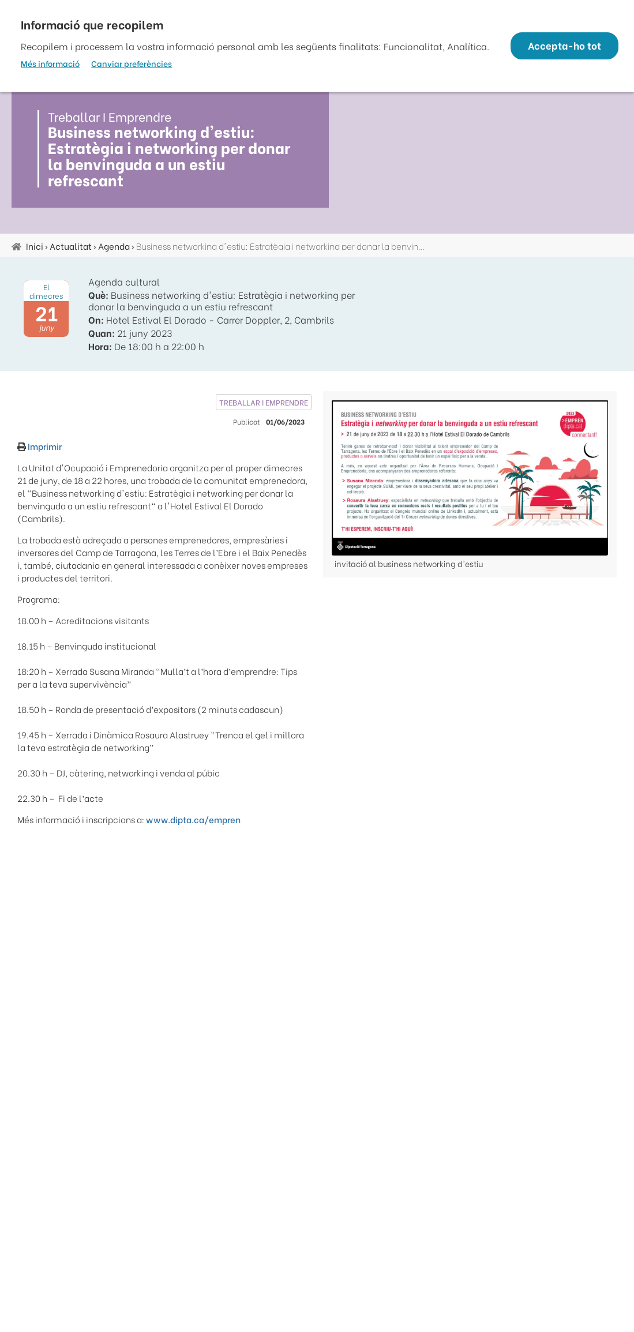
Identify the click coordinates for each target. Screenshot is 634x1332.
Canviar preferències (131, 70)
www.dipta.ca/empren (193, 819)
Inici (34, 245)
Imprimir (44, 446)
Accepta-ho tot (561, 46)
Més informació (50, 70)
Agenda (114, 245)
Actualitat (71, 245)
